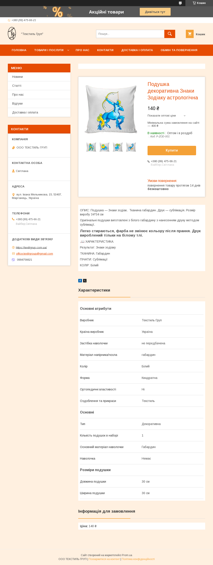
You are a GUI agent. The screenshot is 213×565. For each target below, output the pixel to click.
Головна (19, 50)
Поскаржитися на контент (104, 559)
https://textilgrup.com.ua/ (31, 247)
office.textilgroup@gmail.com (34, 253)
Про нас (82, 50)
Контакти (105, 50)
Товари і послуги (48, 50)
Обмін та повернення (179, 50)
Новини (17, 76)
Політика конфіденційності (138, 559)
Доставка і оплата (137, 50)
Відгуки (17, 103)
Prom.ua (127, 555)
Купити (172, 150)
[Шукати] (169, 34)
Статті (16, 85)
